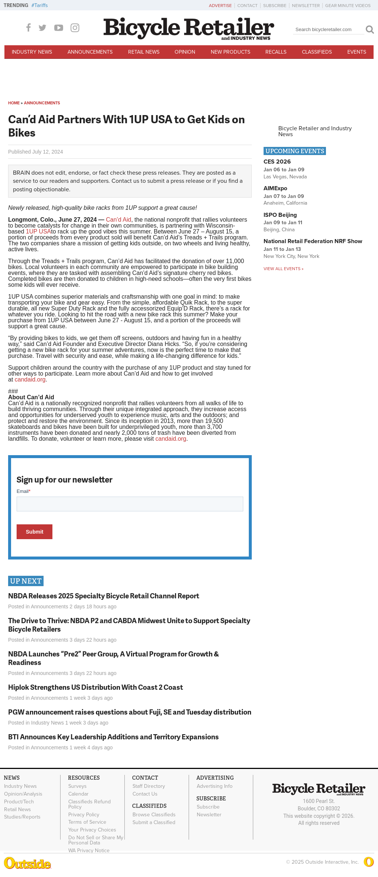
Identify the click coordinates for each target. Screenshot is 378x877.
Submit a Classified (154, 822)
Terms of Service (87, 822)
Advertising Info (215, 786)
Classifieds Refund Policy (89, 804)
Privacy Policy (83, 814)
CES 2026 (277, 161)
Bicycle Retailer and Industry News (315, 131)
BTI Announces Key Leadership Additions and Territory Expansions (113, 737)
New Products (230, 52)
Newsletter (306, 5)
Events (356, 52)
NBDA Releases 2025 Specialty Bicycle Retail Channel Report (104, 596)
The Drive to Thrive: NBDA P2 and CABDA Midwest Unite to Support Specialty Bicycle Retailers (129, 624)
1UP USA (38, 231)
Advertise (220, 5)
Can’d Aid (118, 219)
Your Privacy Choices (92, 830)
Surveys (77, 786)
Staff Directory (149, 786)
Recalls (275, 52)
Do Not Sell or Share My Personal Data (95, 840)
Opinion (185, 52)
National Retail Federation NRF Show (313, 241)
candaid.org (30, 379)
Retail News (143, 52)
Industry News (32, 52)
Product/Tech (19, 801)
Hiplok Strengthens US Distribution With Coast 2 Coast (95, 687)
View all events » (283, 268)
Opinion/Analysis (23, 794)
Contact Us (145, 794)
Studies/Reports (22, 817)
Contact (247, 5)
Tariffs (41, 5)
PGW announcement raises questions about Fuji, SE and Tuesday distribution (129, 712)
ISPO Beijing (280, 215)
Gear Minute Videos (348, 5)
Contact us (125, 181)
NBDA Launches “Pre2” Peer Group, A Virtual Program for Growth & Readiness (113, 658)
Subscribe (274, 5)
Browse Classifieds (154, 814)
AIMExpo (275, 188)
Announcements (90, 52)
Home (14, 103)
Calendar (78, 794)
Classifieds (317, 52)
